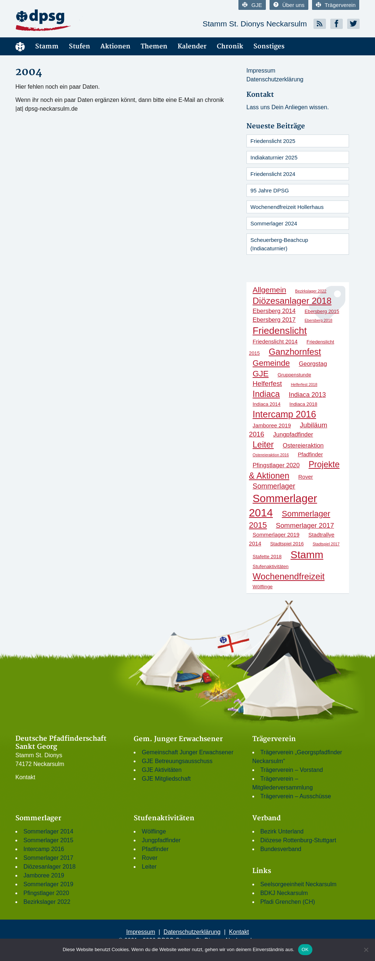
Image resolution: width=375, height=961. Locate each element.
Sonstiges (269, 46)
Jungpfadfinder (161, 840)
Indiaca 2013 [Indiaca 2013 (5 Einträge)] (307, 394)
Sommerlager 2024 (273, 223)
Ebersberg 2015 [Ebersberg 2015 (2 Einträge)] (322, 311)
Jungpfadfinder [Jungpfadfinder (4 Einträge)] (293, 434)
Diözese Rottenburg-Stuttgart (298, 840)
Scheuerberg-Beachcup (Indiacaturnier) (279, 244)
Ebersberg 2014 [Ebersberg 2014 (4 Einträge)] (274, 311)
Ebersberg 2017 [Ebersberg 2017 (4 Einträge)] (274, 319)
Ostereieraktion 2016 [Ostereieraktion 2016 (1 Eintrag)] (271, 455)
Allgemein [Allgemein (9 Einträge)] (269, 290)
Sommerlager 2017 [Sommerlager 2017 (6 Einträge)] (305, 525)
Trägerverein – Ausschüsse (295, 796)
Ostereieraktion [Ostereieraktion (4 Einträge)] (303, 445)
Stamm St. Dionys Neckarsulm (255, 23)
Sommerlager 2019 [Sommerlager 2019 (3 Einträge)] (276, 534)
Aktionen (115, 46)
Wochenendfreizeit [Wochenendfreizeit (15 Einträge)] (289, 576)
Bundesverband (280, 849)
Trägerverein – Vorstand (291, 770)
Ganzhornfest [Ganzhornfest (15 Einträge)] (295, 352)
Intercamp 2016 (43, 849)
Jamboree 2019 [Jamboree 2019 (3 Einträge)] (272, 425)
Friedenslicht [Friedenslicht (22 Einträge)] (280, 330)
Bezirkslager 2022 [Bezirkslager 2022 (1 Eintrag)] (310, 291)
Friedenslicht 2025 (273, 141)
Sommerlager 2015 (48, 840)
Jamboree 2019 (43, 875)
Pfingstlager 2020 (46, 893)
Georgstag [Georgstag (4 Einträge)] (313, 363)
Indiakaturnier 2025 (273, 157)
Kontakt (25, 777)
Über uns (289, 5)
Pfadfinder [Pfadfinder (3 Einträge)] (310, 454)
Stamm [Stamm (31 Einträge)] (306, 554)
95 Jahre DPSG (269, 190)
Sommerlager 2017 (48, 858)
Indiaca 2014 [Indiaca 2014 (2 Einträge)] (267, 404)
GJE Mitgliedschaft (166, 779)
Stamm (47, 46)
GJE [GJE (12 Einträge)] (261, 373)
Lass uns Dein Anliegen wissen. (287, 107)
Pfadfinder (155, 849)
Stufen (79, 46)
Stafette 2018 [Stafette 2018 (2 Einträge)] (267, 556)
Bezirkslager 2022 (46, 902)
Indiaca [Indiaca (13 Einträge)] (266, 394)
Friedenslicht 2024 (273, 174)
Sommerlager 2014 (48, 831)
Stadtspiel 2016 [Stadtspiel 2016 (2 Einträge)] (287, 543)
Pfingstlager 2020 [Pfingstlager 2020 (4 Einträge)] (276, 465)
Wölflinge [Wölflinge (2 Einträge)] (263, 586)
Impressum (260, 70)
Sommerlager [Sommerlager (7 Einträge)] (274, 486)
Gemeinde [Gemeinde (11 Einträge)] (271, 363)
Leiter (149, 867)
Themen (154, 46)
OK (305, 949)
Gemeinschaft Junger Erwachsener (187, 752)
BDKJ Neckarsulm (284, 893)
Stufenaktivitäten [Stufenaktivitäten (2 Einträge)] (271, 566)
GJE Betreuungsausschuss (177, 761)
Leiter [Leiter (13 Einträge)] (263, 444)
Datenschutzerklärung (275, 79)
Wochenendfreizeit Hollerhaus (287, 207)
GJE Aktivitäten (162, 770)
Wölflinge (154, 831)
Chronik (230, 46)
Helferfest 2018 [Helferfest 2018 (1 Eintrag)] (304, 384)
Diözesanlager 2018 (49, 867)
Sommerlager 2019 (48, 884)
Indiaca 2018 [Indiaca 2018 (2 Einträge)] (303, 404)
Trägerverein (336, 5)
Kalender (192, 46)
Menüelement (20, 46)
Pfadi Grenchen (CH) (287, 902)
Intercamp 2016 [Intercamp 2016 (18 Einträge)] (284, 414)
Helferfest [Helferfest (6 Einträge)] (267, 383)
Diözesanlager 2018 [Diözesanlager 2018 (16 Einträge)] (292, 301)
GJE (252, 5)
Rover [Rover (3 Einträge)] (305, 477)
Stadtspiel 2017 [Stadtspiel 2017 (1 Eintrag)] (326, 544)
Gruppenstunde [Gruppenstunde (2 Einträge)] (294, 375)
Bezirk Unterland (282, 831)
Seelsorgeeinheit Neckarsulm (298, 884)
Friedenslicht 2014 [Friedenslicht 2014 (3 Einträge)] (275, 341)
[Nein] (366, 949)
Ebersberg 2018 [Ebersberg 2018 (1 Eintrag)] (319, 320)
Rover (149, 858)
